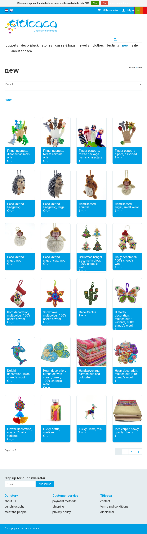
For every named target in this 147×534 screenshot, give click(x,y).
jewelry (84, 45)
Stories (47, 45)
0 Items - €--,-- (109, 10)
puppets (12, 45)
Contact (105, 501)
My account (131, 10)
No (104, 3)
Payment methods (64, 501)
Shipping (58, 506)
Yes (95, 3)
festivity (113, 45)
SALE (134, 45)
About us (10, 501)
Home (132, 67)
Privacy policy (61, 512)
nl (6, 10)
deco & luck (30, 45)
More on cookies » (120, 3)
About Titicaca (21, 51)
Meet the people (16, 512)
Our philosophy (14, 506)
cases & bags (65, 45)
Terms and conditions (114, 506)
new (125, 45)
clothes (98, 45)
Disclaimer (107, 512)
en (11, 10)
